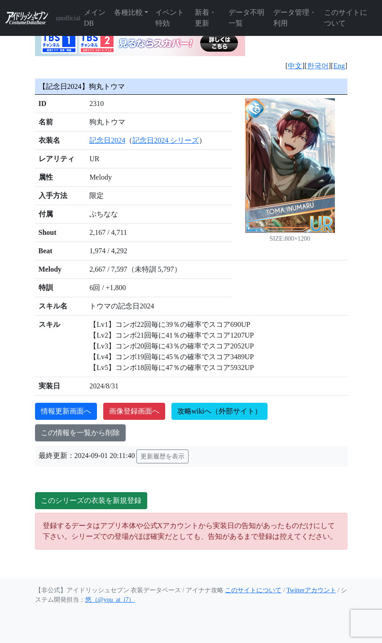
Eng (339, 66)
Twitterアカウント (311, 590)
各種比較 (128, 12)
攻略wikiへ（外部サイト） (219, 411)
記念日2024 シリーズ (165, 140)
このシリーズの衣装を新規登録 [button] (91, 500)
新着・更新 (205, 18)
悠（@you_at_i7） (110, 599)
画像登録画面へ (134, 411)
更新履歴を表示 (162, 456)
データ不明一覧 (246, 18)
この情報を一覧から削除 (80, 432)
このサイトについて (345, 18)
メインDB (94, 18)
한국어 (318, 66)
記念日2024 (107, 140)
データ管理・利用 (294, 18)
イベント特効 (169, 18)
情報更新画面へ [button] (66, 411)
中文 (295, 66)
